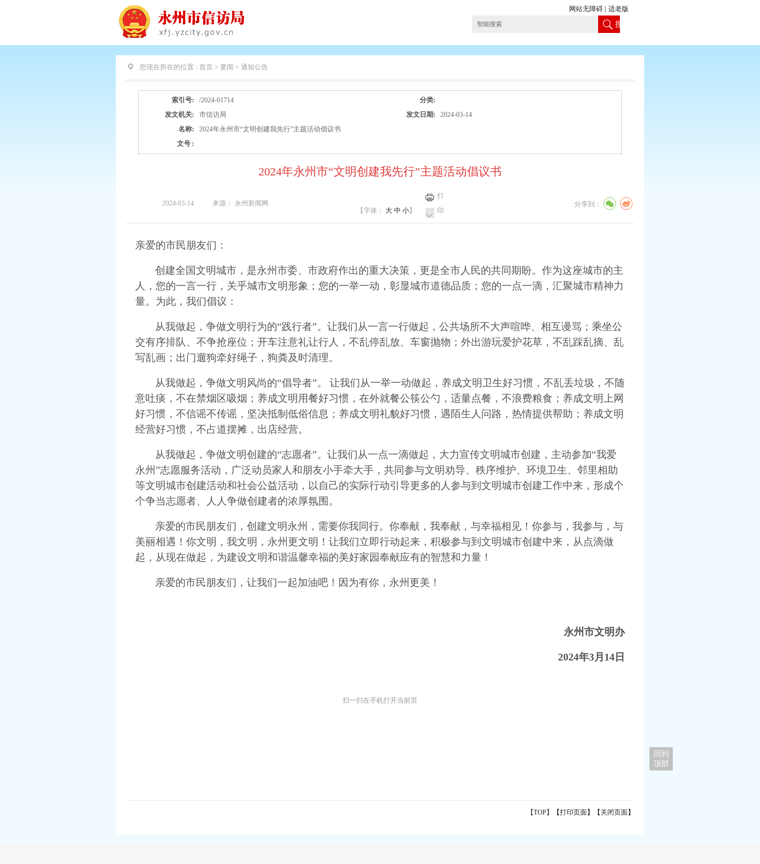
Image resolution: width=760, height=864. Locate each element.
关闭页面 (614, 812)
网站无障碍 (586, 9)
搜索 (617, 33)
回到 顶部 (661, 759)
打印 (440, 203)
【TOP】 (540, 812)
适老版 (618, 9)
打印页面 (573, 812)
